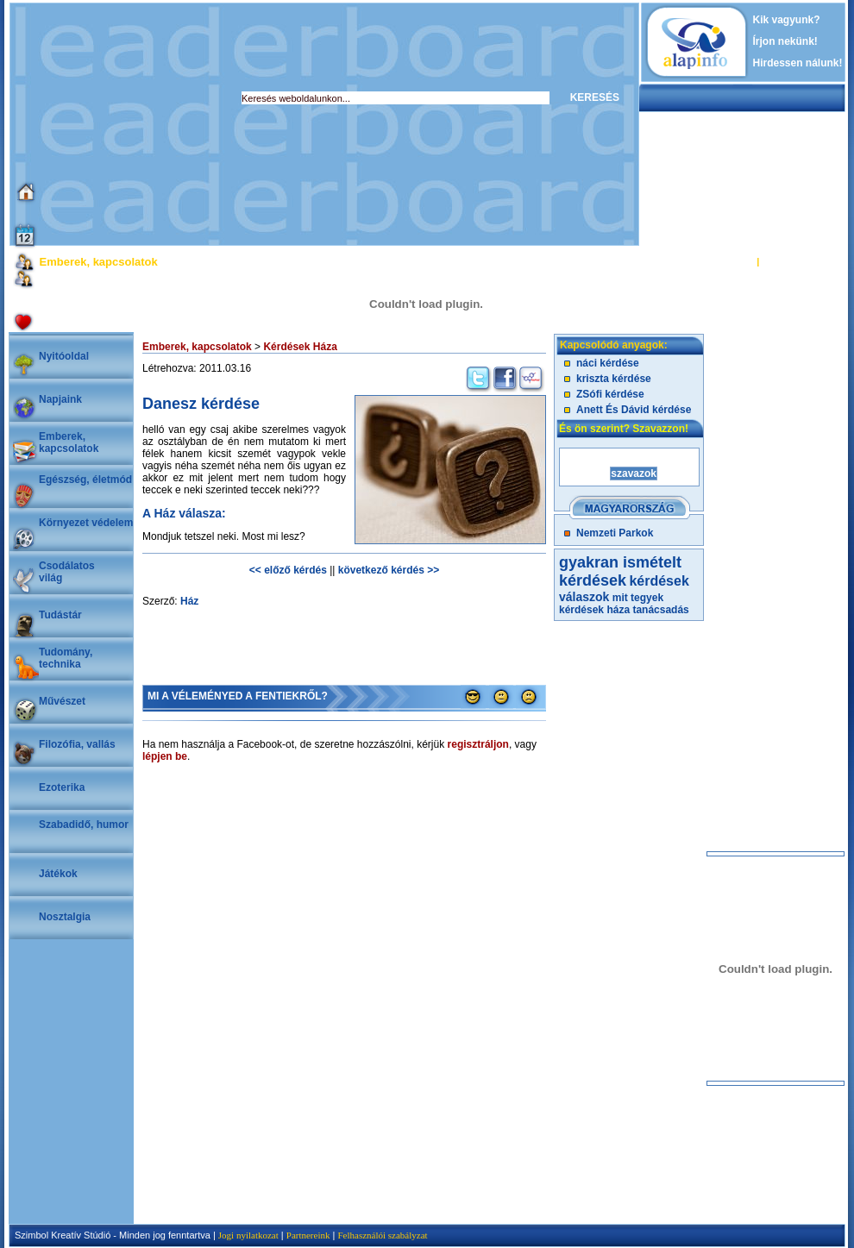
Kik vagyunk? (786, 20)
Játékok (58, 874)
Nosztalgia (65, 917)
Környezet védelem (86, 523)
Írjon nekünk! (785, 41)
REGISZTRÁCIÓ (797, 261)
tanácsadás (660, 610)
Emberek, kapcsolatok (68, 442)
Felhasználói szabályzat (382, 1235)
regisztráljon (478, 744)
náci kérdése (607, 363)
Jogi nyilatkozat (248, 1235)
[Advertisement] (223, 124)
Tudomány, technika (65, 658)
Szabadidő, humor (84, 824)
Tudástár (60, 615)
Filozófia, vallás (77, 744)
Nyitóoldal (64, 356)
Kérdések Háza (299, 347)
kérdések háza (594, 610)
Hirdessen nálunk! (798, 63)
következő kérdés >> (388, 570)
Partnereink (308, 1235)
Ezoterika (62, 787)
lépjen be (164, 756)
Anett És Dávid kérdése (633, 410)
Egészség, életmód (85, 479)
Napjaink (60, 399)
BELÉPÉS (732, 261)
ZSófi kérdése (610, 394)
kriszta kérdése (613, 379)
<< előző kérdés (288, 570)
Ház (189, 601)
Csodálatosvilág (67, 572)
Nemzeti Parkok (614, 533)
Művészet (62, 701)
